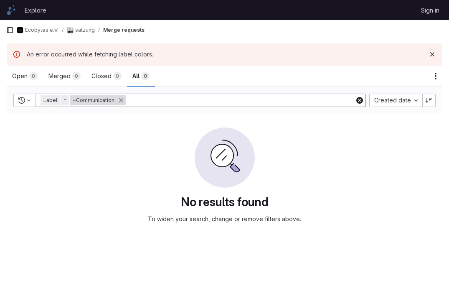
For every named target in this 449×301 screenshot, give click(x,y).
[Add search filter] (241, 100)
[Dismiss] (432, 54)
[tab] (25, 76)
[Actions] (435, 76)
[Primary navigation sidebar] (10, 30)
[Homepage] (11, 10)
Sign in (430, 10)
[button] (84, 100)
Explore (35, 10)
